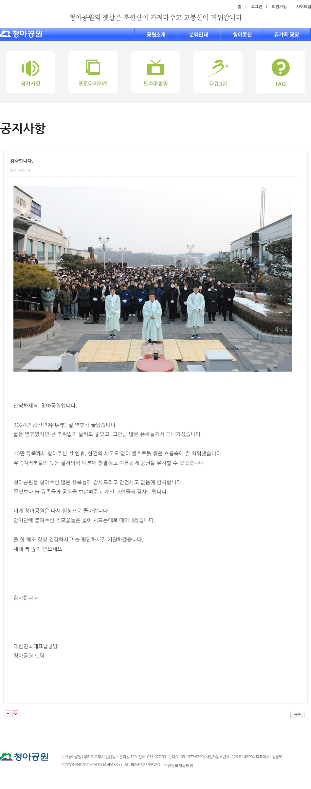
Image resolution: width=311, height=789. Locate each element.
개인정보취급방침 (178, 766)
